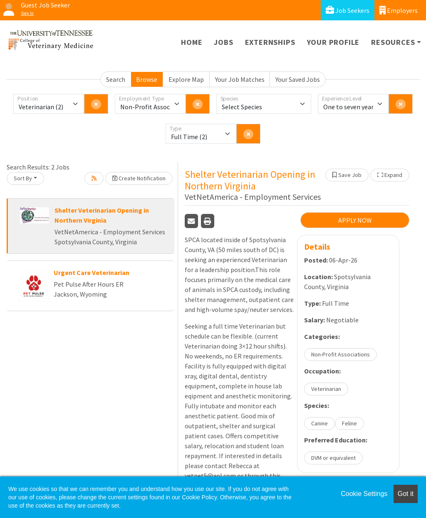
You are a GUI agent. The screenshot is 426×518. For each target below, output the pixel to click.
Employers (398, 10)
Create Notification (139, 178)
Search (115, 79)
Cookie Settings (364, 493)
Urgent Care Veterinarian (91, 272)
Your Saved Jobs (297, 79)
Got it (406, 493)
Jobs (223, 42)
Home (191, 42)
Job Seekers (347, 10)
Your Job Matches (240, 79)
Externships (270, 42)
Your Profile (333, 42)
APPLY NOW (355, 220)
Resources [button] (393, 42)
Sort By (23, 178)
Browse (146, 79)
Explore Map (186, 79)
